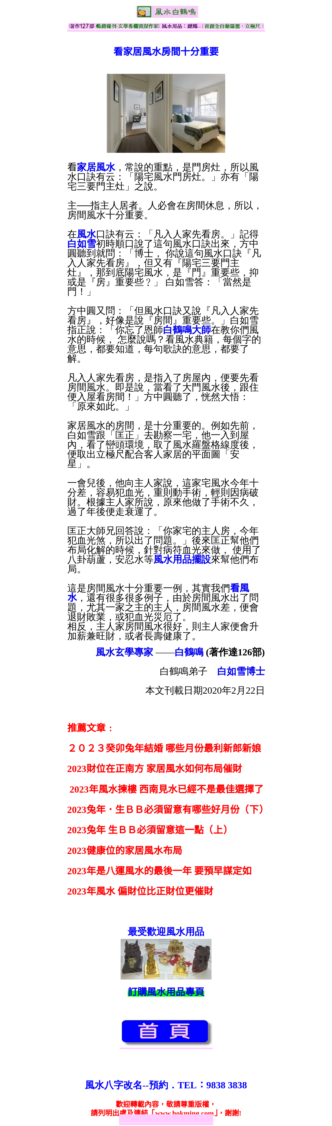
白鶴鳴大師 (187, 329)
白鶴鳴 (189, 652)
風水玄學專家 (124, 652)
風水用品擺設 (182, 559)
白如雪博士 (241, 671)
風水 (86, 234)
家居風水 (96, 167)
